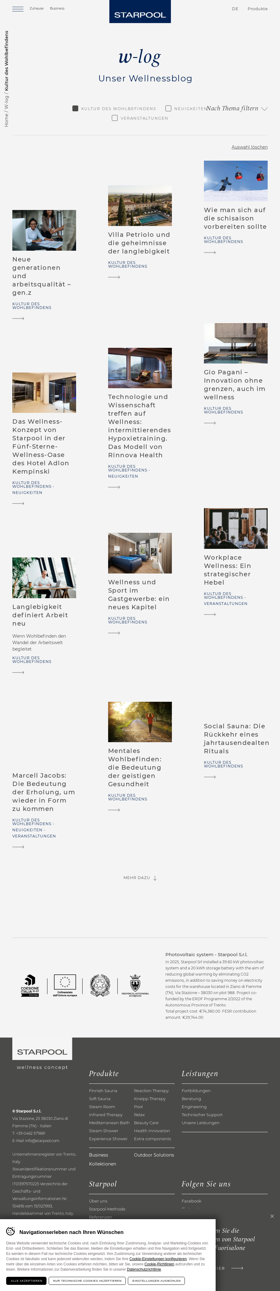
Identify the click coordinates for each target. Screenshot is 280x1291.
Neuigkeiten (191, 108)
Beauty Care (146, 1122)
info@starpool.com (42, 1140)
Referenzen (100, 1217)
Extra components (152, 1138)
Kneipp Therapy (150, 1098)
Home (6, 120)
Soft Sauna (100, 1098)
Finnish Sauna (103, 1090)
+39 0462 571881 (30, 1133)
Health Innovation (152, 1130)
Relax (139, 1114)
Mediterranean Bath (109, 1122)
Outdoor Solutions (154, 1155)
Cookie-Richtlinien (159, 1264)
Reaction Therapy (151, 1090)
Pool (138, 1106)
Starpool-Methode (107, 1209)
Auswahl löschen (250, 147)
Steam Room (102, 1106)
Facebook (191, 1200)
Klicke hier (209, 1268)
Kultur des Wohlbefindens (118, 108)
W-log (6, 102)
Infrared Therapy (106, 1114)
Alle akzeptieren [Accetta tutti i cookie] (27, 1280)
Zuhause (37, 8)
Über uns (98, 1200)
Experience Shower (108, 1138)
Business (57, 8)
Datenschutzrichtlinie (144, 1269)
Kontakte (199, 9)
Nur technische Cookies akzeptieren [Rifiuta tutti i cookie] (87, 1280)
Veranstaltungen (144, 118)
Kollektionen (102, 1164)
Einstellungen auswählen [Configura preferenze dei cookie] (156, 1280)
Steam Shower (103, 1130)
